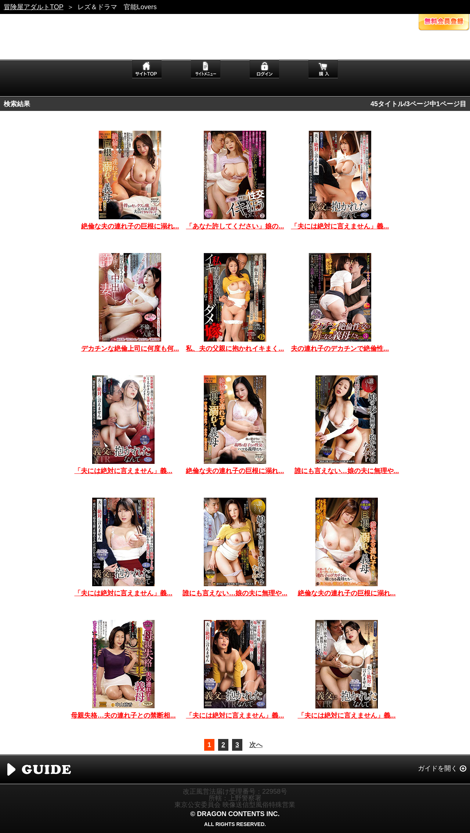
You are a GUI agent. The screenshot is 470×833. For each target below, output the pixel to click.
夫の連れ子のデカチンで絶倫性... (340, 348)
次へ (256, 745)
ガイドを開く (438, 768)
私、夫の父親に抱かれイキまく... (235, 348)
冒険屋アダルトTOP (34, 7)
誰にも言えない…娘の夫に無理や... (346, 471)
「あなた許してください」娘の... (235, 226)
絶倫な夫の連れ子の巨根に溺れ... (130, 226)
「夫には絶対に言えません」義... (340, 226)
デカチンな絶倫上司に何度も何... (130, 348)
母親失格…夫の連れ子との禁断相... (123, 715)
